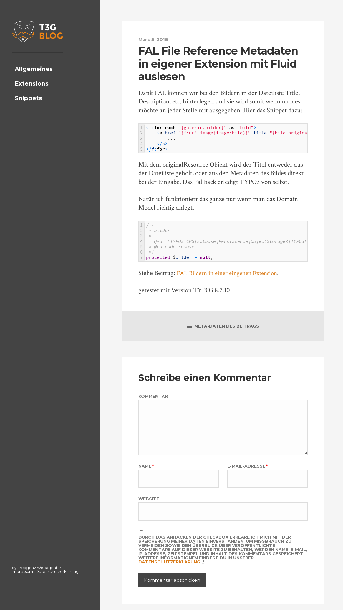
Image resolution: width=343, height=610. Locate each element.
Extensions (32, 93)
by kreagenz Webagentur (36, 567)
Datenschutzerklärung (57, 571)
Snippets (28, 107)
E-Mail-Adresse (247, 470)
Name (146, 470)
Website (148, 503)
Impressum (22, 571)
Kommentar (153, 397)
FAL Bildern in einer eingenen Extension (230, 273)
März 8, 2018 (154, 39)
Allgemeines (34, 78)
